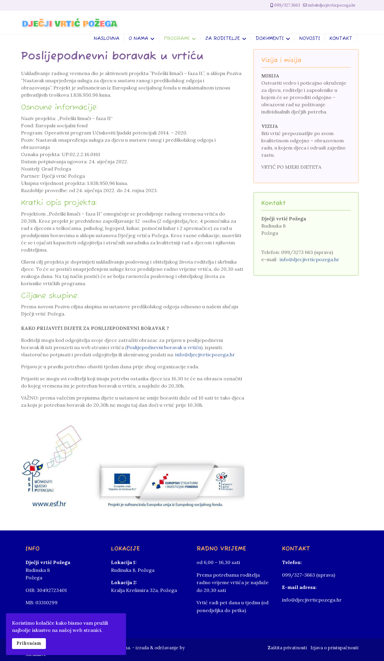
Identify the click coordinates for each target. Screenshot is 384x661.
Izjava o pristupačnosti (334, 647)
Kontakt (340, 39)
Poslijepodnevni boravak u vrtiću (164, 347)
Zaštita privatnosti (287, 647)
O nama (138, 39)
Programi (177, 39)
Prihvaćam (28, 643)
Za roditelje (222, 39)
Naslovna (106, 39)
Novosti (309, 39)
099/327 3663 (287, 5)
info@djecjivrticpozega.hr (332, 5)
